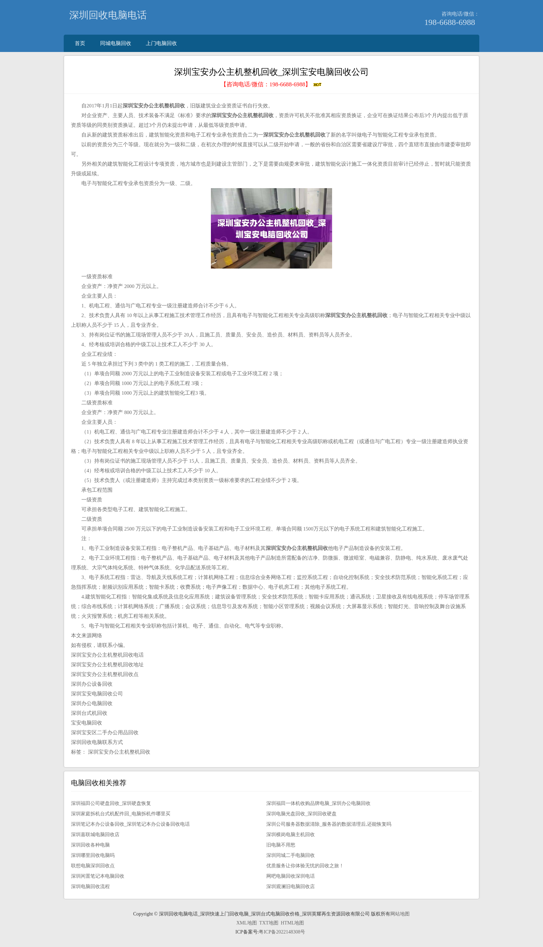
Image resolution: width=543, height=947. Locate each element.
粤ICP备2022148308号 (282, 932)
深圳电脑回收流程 (90, 886)
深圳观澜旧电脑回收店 (290, 886)
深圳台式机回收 (89, 713)
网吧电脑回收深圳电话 (290, 876)
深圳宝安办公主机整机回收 (119, 752)
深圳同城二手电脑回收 (290, 855)
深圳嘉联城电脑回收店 (95, 834)
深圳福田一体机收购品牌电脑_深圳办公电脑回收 (318, 803)
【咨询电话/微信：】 (271, 84)
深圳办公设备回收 (92, 684)
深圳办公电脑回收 (92, 703)
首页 (80, 43)
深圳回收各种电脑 (90, 845)
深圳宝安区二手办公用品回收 (105, 732)
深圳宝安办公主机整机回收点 (105, 674)
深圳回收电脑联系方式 (97, 742)
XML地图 (246, 923)
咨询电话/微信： (460, 14)
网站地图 (400, 914)
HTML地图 (292, 923)
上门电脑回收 (161, 43)
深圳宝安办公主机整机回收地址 (107, 664)
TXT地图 (268, 923)
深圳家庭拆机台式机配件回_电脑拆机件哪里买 (120, 813)
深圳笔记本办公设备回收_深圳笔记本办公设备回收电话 (130, 824)
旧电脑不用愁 (280, 845)
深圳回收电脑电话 (108, 15)
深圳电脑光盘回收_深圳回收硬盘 (301, 813)
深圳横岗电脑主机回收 (290, 834)
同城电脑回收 (115, 43)
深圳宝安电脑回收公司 (97, 693)
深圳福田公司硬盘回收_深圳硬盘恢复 (111, 803)
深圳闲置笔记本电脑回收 (97, 876)
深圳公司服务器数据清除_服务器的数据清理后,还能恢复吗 (328, 824)
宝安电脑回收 (86, 723)
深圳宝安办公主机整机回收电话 (107, 655)
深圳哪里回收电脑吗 (93, 855)
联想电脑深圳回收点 (93, 865)
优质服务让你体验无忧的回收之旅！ (305, 865)
